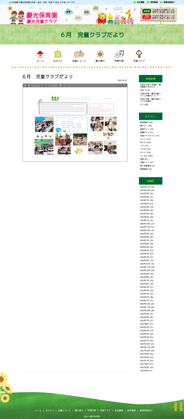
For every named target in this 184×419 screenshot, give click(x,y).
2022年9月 (144, 313)
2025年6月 (144, 203)
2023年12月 (145, 263)
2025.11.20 (145, 90)
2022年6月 (144, 324)
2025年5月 (144, 207)
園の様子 (79, 410)
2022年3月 (144, 334)
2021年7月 (144, 360)
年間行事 (91, 410)
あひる (143, 142)
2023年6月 (144, 283)
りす (142, 145)
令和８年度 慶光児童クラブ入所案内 (150, 100)
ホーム (38, 410)
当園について (64, 410)
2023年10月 (145, 270)
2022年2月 (144, 337)
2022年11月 (145, 307)
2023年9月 (144, 273)
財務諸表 (144, 169)
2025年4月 (144, 210)
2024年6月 (144, 243)
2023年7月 (144, 280)
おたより (50, 410)
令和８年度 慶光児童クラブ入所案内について (150, 94)
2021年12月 (145, 344)
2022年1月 (144, 340)
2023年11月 (145, 267)
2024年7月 (144, 240)
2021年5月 (144, 367)
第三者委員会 (145, 165)
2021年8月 (144, 357)
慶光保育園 (95, 416)
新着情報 (144, 122)
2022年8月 (144, 317)
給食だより (145, 129)
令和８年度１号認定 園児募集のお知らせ (150, 85)
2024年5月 (144, 247)
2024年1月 (144, 260)
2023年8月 (144, 277)
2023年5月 (144, 287)
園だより (144, 125)
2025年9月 (144, 193)
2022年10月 (145, 310)
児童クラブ (145, 162)
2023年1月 (144, 300)
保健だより (145, 132)
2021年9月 (144, 354)
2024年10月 (145, 230)
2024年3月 (144, 253)
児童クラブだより (147, 135)
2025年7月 (144, 200)
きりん (143, 152)
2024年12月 (145, 223)
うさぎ (143, 149)
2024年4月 (144, 250)
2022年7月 (144, 320)
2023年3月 (144, 293)
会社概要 (140, 2)
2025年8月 (144, 197)
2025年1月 (144, 220)
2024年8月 (144, 237)
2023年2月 (144, 297)
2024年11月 (145, 227)
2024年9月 (144, 233)
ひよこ (143, 139)
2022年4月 (144, 330)
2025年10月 (145, 190)
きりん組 (144, 104)
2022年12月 (145, 303)
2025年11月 (145, 187)
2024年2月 (144, 257)
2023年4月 (144, 290)
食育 (142, 159)
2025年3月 (144, 213)
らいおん (144, 155)
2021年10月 (145, 350)
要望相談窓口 (169, 2)
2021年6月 (144, 364)
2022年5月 (144, 327)
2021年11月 (145, 347)
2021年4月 (144, 370)
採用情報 (154, 2)
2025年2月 (144, 217)
